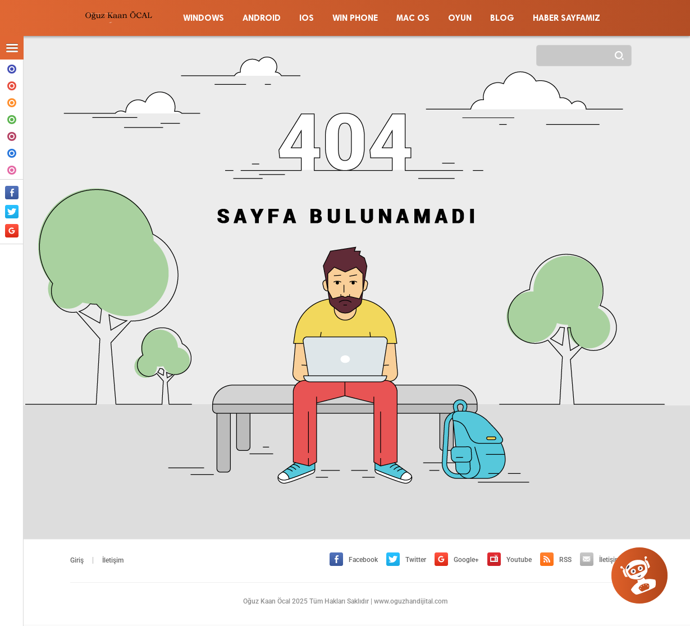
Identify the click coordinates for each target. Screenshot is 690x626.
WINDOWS (12, 68)
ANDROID (12, 84)
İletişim (113, 560)
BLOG (12, 152)
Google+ (457, 559)
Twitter (406, 559)
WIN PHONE (12, 118)
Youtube (509, 559)
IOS (12, 101)
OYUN (12, 169)
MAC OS (12, 135)
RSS (556, 559)
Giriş (77, 560)
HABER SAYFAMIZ (566, 18)
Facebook (354, 559)
